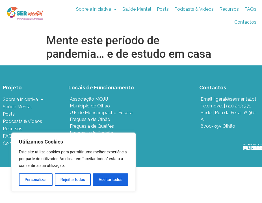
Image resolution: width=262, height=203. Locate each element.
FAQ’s (250, 9)
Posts (163, 9)
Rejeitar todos (72, 179)
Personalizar (36, 179)
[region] (73, 162)
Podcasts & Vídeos (194, 9)
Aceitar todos (110, 179)
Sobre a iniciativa (96, 9)
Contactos (245, 22)
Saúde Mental (136, 9)
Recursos (229, 9)
